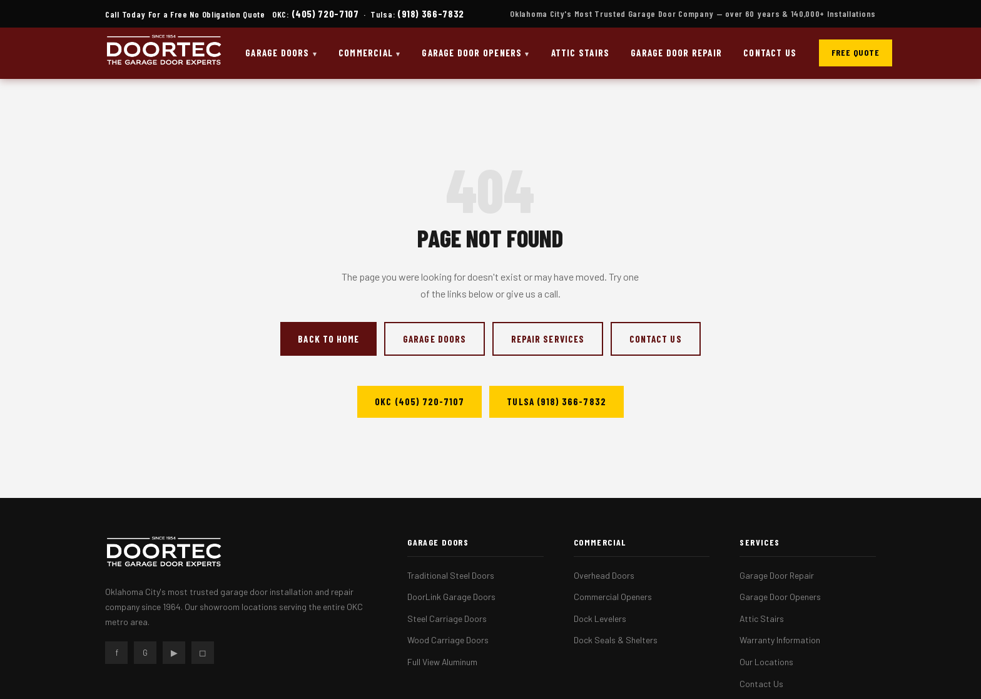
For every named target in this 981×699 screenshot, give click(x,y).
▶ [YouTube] (174, 652)
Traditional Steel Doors (450, 575)
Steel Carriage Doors (447, 618)
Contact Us (769, 52)
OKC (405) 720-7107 (419, 401)
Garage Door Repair (676, 52)
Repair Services (547, 338)
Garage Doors (277, 52)
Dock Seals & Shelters (616, 639)
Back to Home (328, 338)
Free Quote (855, 52)
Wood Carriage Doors (448, 639)
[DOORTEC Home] (164, 53)
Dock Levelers (600, 618)
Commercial (365, 52)
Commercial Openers (613, 596)
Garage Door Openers (472, 52)
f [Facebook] (116, 652)
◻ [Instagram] (202, 652)
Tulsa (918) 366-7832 (556, 401)
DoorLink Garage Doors (451, 596)
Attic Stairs (580, 52)
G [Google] (145, 652)
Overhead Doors (604, 575)
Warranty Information (780, 639)
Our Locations (766, 661)
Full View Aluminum (442, 661)
